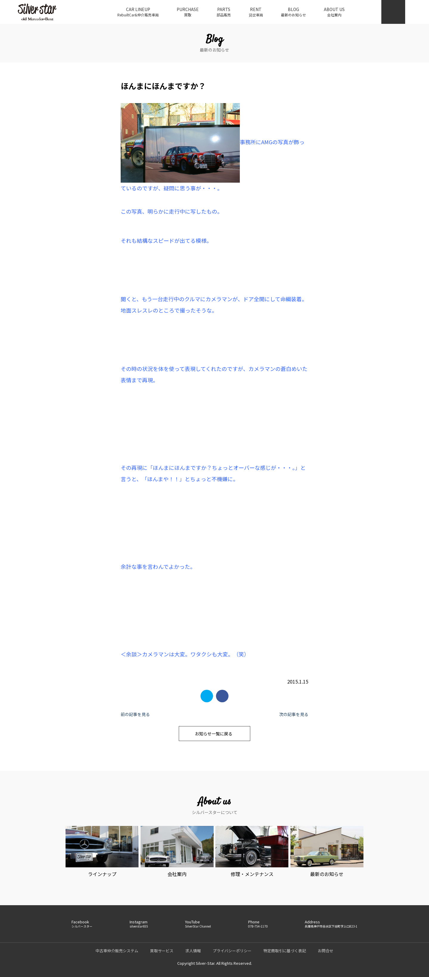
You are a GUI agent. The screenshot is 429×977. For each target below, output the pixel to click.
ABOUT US (334, 12)
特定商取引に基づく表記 (284, 950)
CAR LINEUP (138, 12)
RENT (256, 12)
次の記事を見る (293, 714)
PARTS (224, 12)
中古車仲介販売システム (117, 950)
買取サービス (161, 950)
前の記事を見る (135, 714)
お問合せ (325, 950)
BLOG (293, 12)
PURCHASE (188, 12)
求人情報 (193, 950)
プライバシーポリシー (232, 950)
